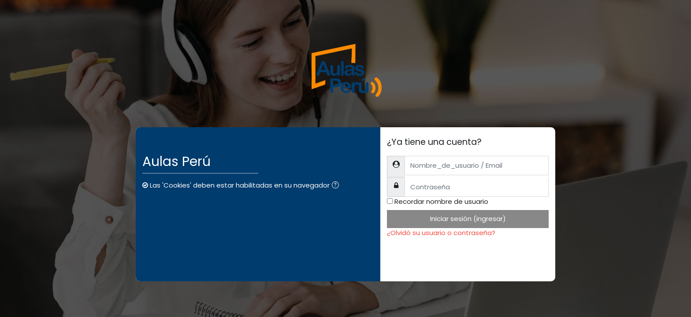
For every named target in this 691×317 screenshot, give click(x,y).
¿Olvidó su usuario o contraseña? (441, 232)
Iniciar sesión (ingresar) (468, 218)
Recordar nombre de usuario (441, 201)
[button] (337, 186)
